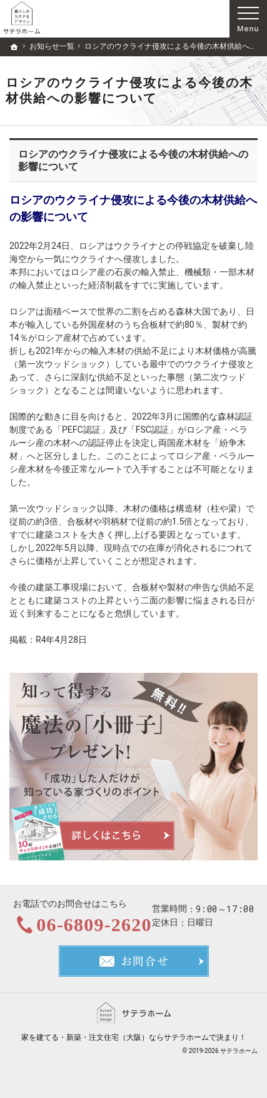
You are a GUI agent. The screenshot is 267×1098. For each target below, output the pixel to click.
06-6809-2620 (93, 924)
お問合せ (134, 961)
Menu (248, 19)
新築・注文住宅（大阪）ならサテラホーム (137, 1037)
